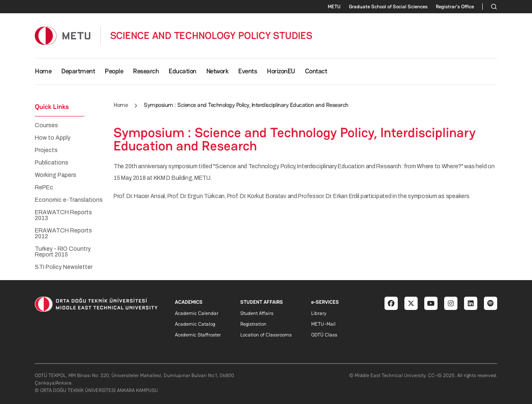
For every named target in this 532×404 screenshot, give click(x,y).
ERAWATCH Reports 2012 (63, 233)
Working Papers (55, 175)
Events (247, 71)
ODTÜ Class (324, 334)
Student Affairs (256, 313)
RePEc (44, 188)
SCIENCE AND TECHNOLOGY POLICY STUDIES (211, 36)
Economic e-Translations (69, 200)
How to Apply (52, 138)
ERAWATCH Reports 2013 (63, 215)
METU (334, 6)
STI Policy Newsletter (63, 267)
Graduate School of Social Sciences (388, 6)
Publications (51, 163)
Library (318, 313)
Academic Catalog (195, 324)
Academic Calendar (196, 313)
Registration (253, 324)
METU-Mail (323, 324)
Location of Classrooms (266, 334)
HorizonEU (281, 71)
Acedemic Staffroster (198, 334)
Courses (46, 125)
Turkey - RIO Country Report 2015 (63, 252)
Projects (46, 150)
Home (43, 71)
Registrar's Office (455, 6)
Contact (316, 71)
